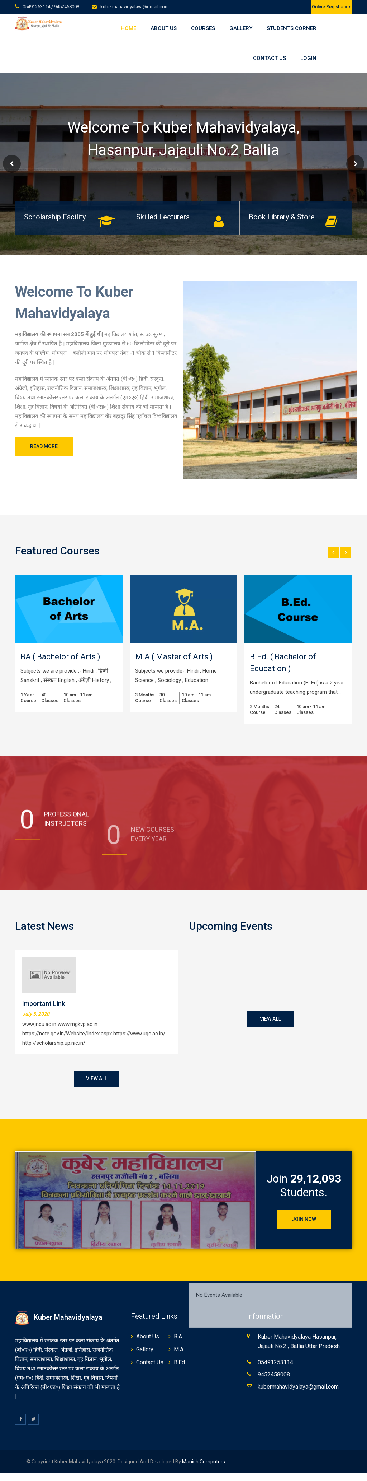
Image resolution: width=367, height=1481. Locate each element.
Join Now (304, 1219)
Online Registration (331, 6)
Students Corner (291, 28)
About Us (164, 28)
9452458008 (66, 6)
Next (355, 164)
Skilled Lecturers (163, 217)
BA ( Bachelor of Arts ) (60, 656)
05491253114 (37, 6)
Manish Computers (203, 1461)
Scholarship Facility (55, 217)
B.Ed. (180, 1362)
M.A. (179, 1349)
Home (128, 28)
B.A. (178, 1336)
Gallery (240, 28)
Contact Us (269, 58)
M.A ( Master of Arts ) (174, 656)
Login (308, 58)
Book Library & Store (282, 217)
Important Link (43, 1003)
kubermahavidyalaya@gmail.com (134, 6)
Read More (44, 446)
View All (96, 1078)
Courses (203, 28)
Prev (12, 164)
